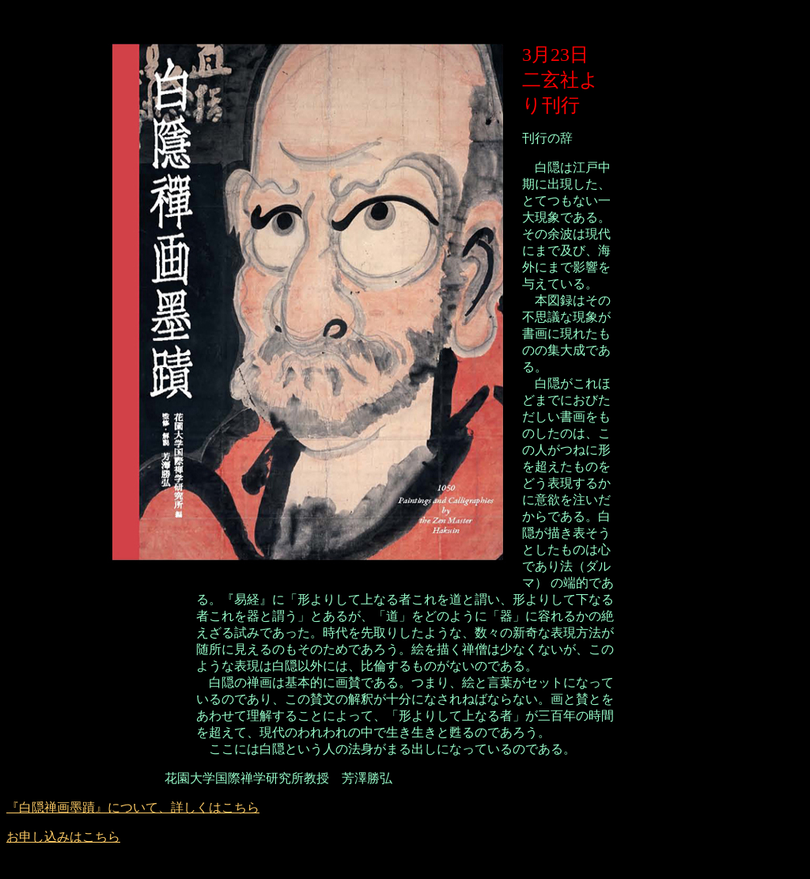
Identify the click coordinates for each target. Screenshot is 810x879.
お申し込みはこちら (63, 836)
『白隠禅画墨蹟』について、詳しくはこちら (132, 807)
